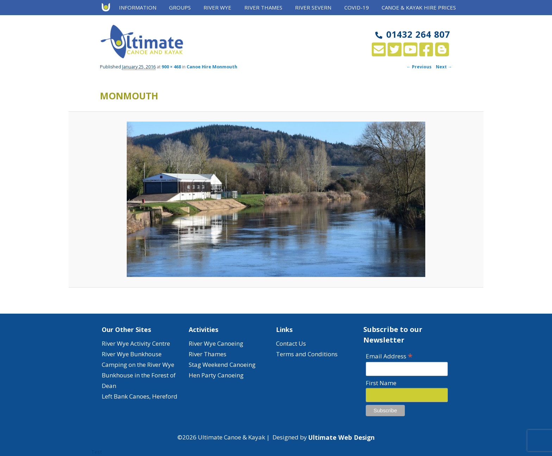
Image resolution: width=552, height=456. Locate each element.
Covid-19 (356, 7)
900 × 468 (171, 67)
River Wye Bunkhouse (132, 354)
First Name (381, 383)
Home (108, 8)
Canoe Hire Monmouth (212, 67)
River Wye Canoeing (216, 343)
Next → (444, 67)
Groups (180, 7)
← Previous (419, 67)
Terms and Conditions (307, 354)
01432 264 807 (412, 34)
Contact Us (291, 343)
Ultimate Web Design (341, 437)
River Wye (217, 7)
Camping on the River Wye (138, 365)
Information (137, 7)
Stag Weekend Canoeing (222, 365)
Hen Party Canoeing (216, 375)
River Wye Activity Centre (136, 343)
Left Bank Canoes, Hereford (139, 396)
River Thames (263, 7)
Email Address (389, 356)
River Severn (313, 7)
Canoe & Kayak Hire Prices (419, 7)
